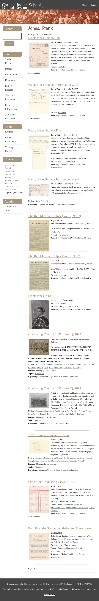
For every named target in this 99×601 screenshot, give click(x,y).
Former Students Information (77, 508)
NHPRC (88, 584)
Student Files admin (11, 208)
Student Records (9, 61)
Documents (10, 80)
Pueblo (84, 364)
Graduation (39, 374)
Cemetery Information (11, 107)
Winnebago (77, 368)
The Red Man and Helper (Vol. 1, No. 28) (55, 256)
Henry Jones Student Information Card (53, 179)
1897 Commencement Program (48, 435)
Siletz (51, 368)
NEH (79, 584)
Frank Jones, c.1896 (41, 296)
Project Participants (11, 139)
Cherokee (49, 364)
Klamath (71, 364)
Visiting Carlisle (9, 149)
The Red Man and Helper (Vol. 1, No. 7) (54, 216)
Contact (9, 132)
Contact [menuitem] (94, 5)
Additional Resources (10, 116)
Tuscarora (68, 368)
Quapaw (91, 364)
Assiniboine (40, 364)
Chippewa (58, 364)
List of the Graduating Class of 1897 (52, 482)
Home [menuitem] (84, 5)
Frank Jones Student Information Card (53, 84)
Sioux (60, 162)
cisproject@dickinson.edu (15, 193)
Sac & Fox (62, 67)
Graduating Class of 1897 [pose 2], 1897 (54, 388)
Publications (11, 74)
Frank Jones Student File (44, 38)
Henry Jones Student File (44, 130)
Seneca (40, 368)
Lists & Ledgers (9, 88)
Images (8, 69)
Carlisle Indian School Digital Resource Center (23, 5)
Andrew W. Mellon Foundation (64, 584)
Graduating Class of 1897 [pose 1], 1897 (54, 334)
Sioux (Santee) (69, 162)
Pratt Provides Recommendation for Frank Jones (59, 528)
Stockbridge (58, 368)
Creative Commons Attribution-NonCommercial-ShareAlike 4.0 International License (58, 589)
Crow (65, 364)
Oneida (78, 364)
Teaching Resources (10, 97)
